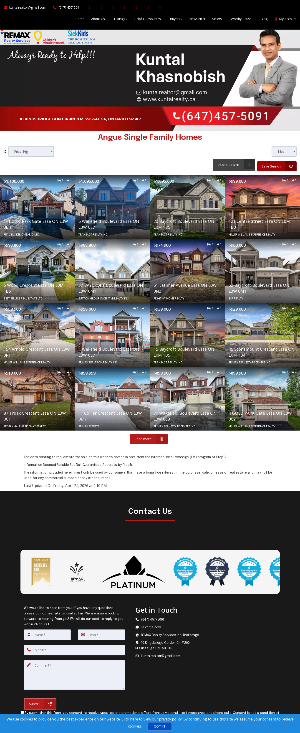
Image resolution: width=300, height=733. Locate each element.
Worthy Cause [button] (242, 20)
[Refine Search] (233, 164)
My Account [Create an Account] (285, 20)
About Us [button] (99, 20)
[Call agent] (67, 9)
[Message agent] (168, 625)
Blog (264, 20)
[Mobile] (74, 647)
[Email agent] (168, 654)
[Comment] (74, 671)
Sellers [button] (218, 20)
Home (79, 20)
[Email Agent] (26, 9)
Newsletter (197, 20)
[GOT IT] (159, 726)
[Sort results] (31, 151)
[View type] (284, 151)
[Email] (101, 632)
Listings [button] (120, 20)
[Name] (47, 632)
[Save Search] (277, 164)
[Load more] (149, 437)
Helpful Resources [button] (148, 20)
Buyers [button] (176, 20)
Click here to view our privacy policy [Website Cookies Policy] (151, 719)
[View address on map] (168, 643)
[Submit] (40, 700)
